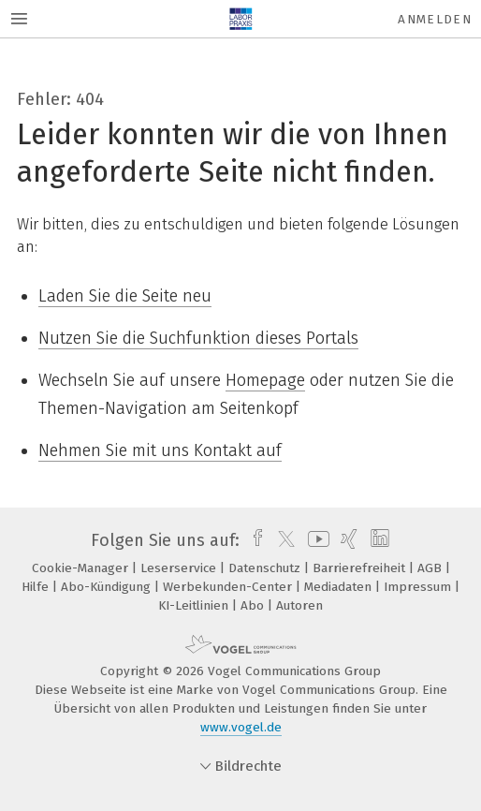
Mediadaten (339, 587)
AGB (431, 568)
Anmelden (435, 19)
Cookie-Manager (82, 568)
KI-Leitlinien (195, 605)
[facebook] (253, 540)
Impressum (419, 587)
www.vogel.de (241, 727)
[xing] (346, 540)
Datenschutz (266, 568)
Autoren (299, 605)
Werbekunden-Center (229, 587)
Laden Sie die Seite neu (124, 296)
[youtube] (315, 540)
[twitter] (282, 540)
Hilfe (37, 587)
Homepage (265, 380)
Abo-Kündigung (107, 587)
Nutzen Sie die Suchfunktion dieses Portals (198, 338)
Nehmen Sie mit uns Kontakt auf (160, 450)
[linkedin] (377, 540)
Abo (254, 605)
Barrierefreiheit (361, 568)
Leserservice (180, 568)
